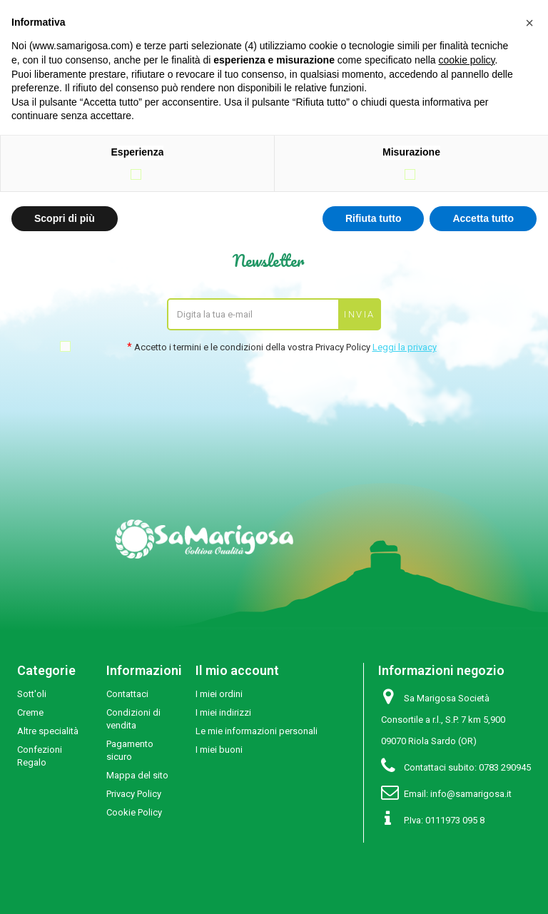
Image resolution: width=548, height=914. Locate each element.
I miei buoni (219, 749)
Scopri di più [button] (64, 218)
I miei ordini (219, 694)
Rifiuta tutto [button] (373, 218)
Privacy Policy (133, 793)
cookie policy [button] (466, 60)
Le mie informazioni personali (257, 731)
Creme (30, 712)
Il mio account (237, 670)
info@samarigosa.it (471, 793)
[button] (529, 22)
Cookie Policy (134, 812)
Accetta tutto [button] (483, 218)
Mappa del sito (137, 775)
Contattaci (127, 694)
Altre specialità (47, 731)
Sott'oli (31, 694)
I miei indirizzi (223, 712)
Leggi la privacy (404, 347)
